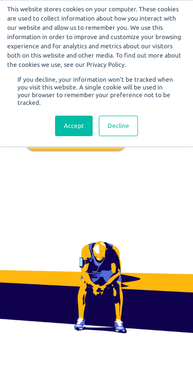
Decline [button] (118, 125)
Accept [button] (74, 125)
